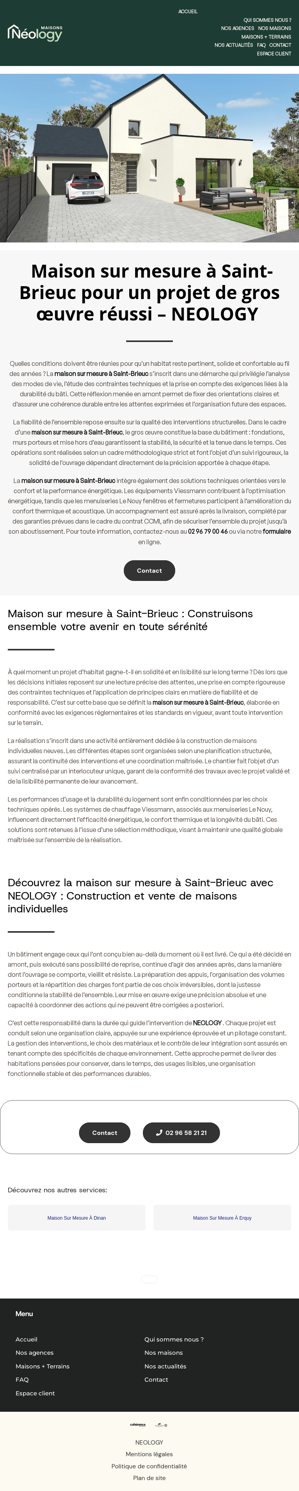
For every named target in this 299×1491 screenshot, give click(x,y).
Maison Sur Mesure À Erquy (222, 1217)
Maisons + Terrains (266, 37)
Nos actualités (234, 45)
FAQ (261, 45)
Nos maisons (274, 28)
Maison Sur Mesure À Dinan (76, 1217)
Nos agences (237, 28)
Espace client (274, 54)
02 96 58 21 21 (181, 1132)
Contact (280, 45)
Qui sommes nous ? (267, 20)
